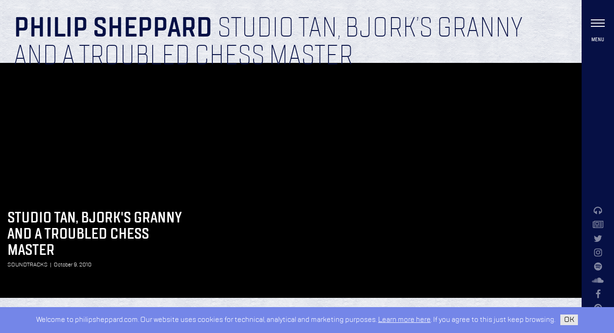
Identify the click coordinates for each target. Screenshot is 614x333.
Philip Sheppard (113, 29)
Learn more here (404, 319)
